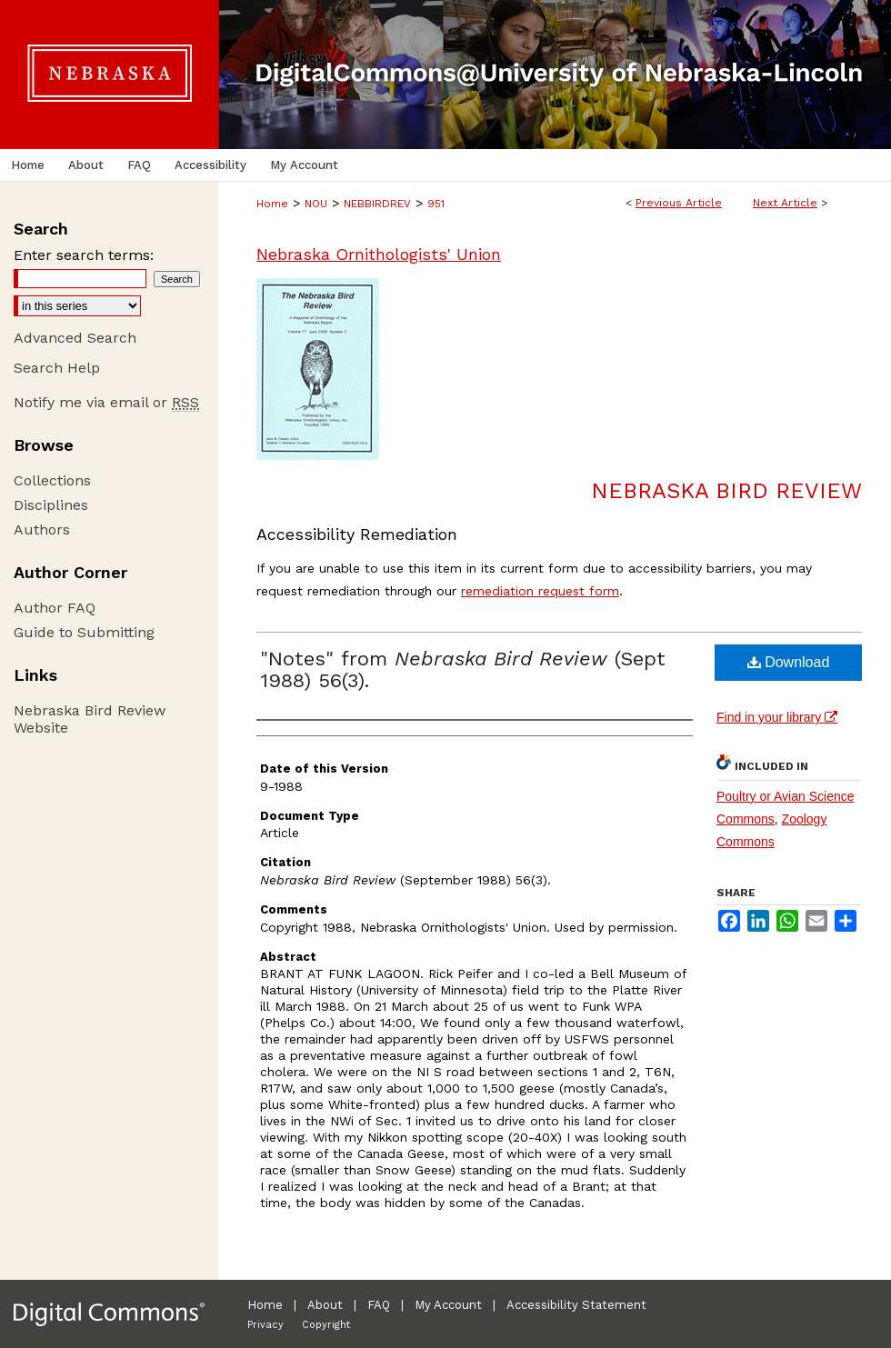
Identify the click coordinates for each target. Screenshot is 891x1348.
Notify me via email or (106, 402)
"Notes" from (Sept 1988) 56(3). (463, 669)
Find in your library (776, 717)
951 (436, 203)
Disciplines (51, 505)
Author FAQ (54, 607)
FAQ (378, 1305)
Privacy (265, 1325)
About (325, 1305)
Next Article (785, 202)
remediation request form (540, 591)
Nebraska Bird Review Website (89, 719)
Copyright (326, 1325)
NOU (316, 203)
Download (788, 662)
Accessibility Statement (576, 1305)
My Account (448, 1305)
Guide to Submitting (84, 632)
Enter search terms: (84, 255)
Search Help (57, 367)
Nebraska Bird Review (726, 491)
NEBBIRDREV (377, 203)
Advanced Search (75, 337)
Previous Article (679, 202)
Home (272, 203)
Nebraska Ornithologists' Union (378, 254)
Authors (42, 529)
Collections (52, 480)
